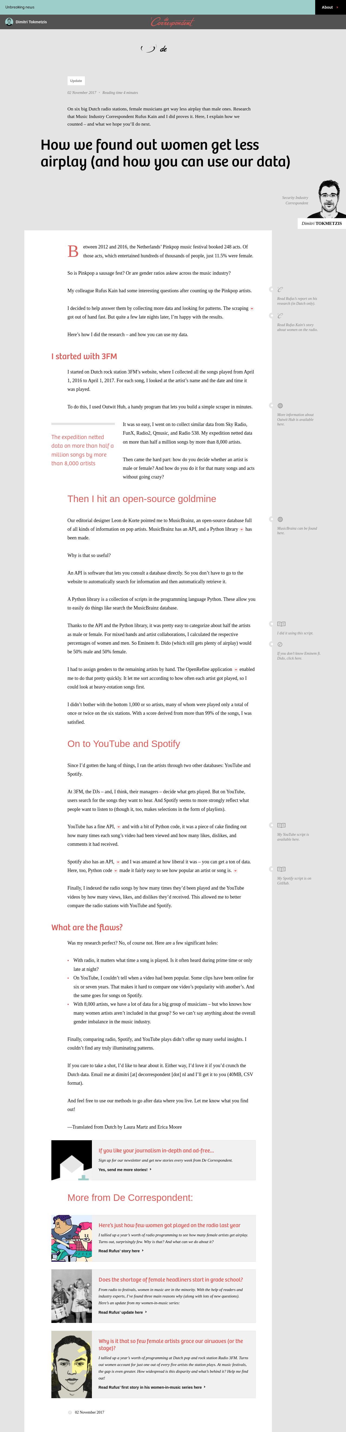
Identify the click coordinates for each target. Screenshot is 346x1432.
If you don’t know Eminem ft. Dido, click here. (299, 650)
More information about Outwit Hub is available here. (299, 414)
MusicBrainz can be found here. (299, 525)
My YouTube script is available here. (299, 831)
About (330, 7)
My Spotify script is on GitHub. (299, 875)
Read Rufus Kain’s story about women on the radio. (299, 322)
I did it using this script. (299, 628)
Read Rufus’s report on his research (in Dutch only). (299, 296)
